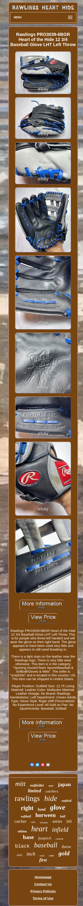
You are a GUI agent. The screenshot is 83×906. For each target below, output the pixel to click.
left (69, 821)
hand (42, 809)
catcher (20, 821)
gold (63, 853)
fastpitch (44, 838)
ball (62, 816)
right (27, 808)
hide (50, 798)
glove (57, 807)
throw (66, 847)
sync (50, 785)
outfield (66, 800)
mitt (20, 783)
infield (60, 829)
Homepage (43, 877)
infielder (44, 822)
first (43, 860)
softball (26, 816)
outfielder (37, 785)
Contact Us (43, 884)
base (28, 837)
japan (64, 784)
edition (22, 831)
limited (34, 790)
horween (45, 815)
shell (19, 855)
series (57, 821)
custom (59, 838)
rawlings (27, 798)
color (51, 855)
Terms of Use (43, 898)
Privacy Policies (43, 891)
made (42, 855)
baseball (45, 845)
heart (39, 828)
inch (31, 854)
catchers (51, 791)
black (22, 846)
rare (33, 822)
